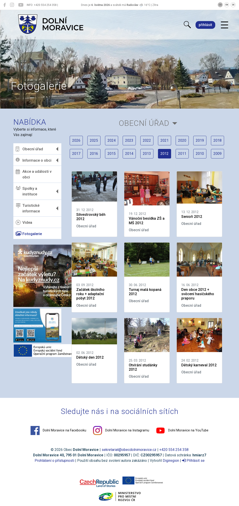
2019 (200, 140)
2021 (164, 140)
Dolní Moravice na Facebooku (58, 430)
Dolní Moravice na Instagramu (121, 430)
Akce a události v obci (33, 174)
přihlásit (205, 25)
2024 (112, 140)
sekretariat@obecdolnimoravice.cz (129, 450)
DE (233, 5)
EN (226, 5)
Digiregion (171, 460)
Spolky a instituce (26, 191)
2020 (182, 140)
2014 (129, 153)
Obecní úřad (29, 148)
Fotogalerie (29, 233)
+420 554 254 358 (174, 450)
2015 (112, 153)
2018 (217, 140)
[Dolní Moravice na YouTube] (20, 5)
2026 (76, 140)
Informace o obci (33, 160)
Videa (24, 222)
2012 (164, 153)
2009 (217, 153)
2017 (76, 153)
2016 (94, 153)
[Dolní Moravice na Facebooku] (4, 5)
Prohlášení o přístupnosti (54, 460)
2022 (147, 140)
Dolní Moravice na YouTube (182, 430)
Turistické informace (28, 208)
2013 (147, 153)
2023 (129, 140)
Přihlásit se (193, 460)
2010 (200, 153)
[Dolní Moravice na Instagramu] (12, 5)
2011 (182, 153)
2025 (94, 140)
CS (220, 5)
